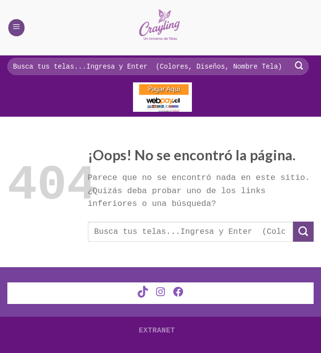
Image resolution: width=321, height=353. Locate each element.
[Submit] (303, 232)
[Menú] (16, 27)
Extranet (157, 329)
